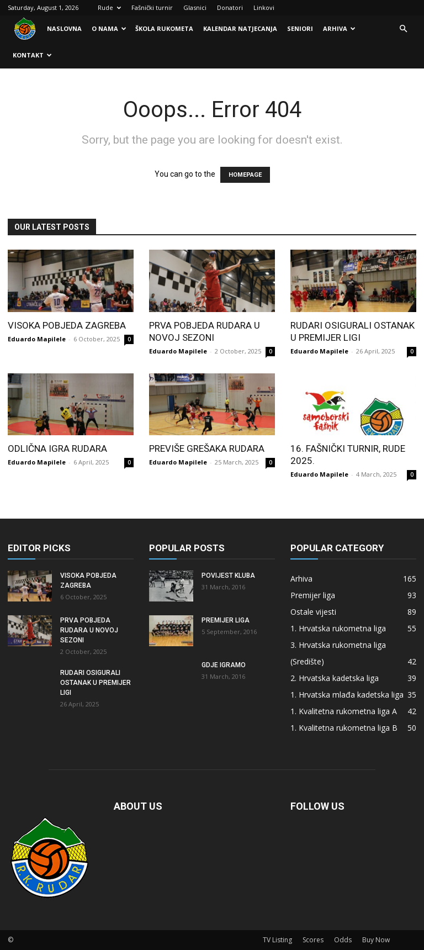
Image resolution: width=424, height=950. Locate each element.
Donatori (230, 7)
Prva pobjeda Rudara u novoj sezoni (89, 630)
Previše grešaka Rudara (206, 448)
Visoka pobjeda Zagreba (67, 325)
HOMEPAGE (245, 174)
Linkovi (263, 7)
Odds (343, 939)
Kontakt (32, 55)
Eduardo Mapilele (37, 339)
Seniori (300, 28)
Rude (109, 7)
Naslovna (64, 28)
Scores (313, 939)
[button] (403, 29)
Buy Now (376, 939)
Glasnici (194, 7)
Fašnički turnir (152, 7)
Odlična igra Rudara (57, 448)
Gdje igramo (224, 665)
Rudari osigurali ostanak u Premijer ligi (95, 682)
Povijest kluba (228, 575)
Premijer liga (226, 620)
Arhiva (339, 28)
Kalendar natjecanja (240, 28)
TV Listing (277, 939)
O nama (109, 28)
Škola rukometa (164, 28)
